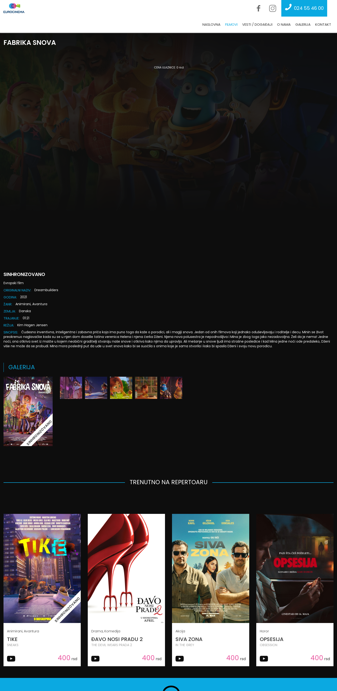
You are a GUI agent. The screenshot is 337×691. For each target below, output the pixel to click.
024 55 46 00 (303, 8)
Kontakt (323, 24)
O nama (284, 24)
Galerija (303, 24)
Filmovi (231, 24)
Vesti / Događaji (257, 24)
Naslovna (211, 24)
